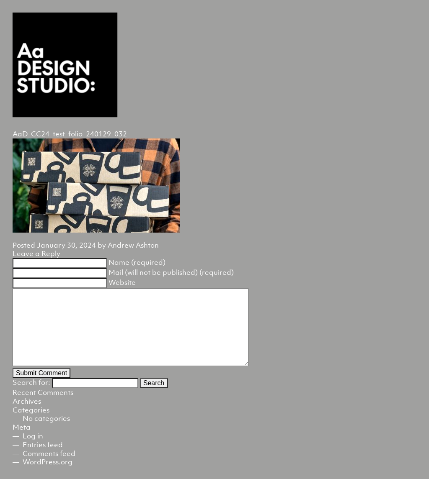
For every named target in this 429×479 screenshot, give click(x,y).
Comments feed (49, 453)
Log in (33, 436)
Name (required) (137, 262)
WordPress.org (47, 461)
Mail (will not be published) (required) (171, 272)
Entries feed (43, 444)
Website (122, 282)
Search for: (31, 382)
